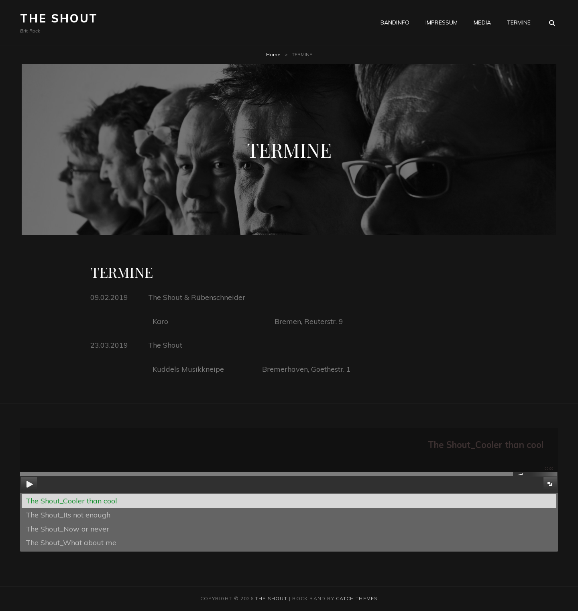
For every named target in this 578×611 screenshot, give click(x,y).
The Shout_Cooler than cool (71, 500)
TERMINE (519, 22)
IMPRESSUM (441, 22)
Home (273, 54)
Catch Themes (357, 598)
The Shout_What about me (71, 542)
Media (482, 22)
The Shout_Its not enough (68, 514)
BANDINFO (395, 22)
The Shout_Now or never (67, 529)
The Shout (59, 18)
